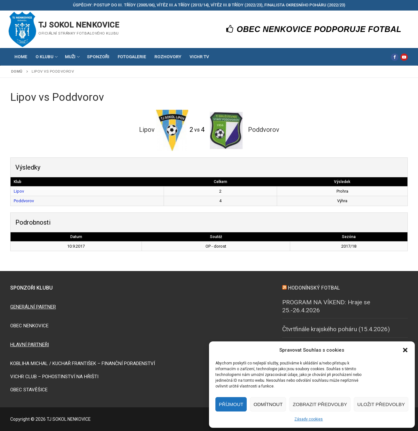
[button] (405, 350)
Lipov (19, 191)
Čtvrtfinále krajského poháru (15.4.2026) (336, 329)
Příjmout (231, 404)
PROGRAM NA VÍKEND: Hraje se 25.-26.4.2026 (326, 306)
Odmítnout (268, 404)
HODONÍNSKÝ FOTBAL (314, 288)
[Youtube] (404, 57)
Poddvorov (24, 200)
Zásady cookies (308, 419)
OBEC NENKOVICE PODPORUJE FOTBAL (314, 29)
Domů (17, 71)
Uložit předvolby (381, 404)
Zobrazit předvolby (320, 404)
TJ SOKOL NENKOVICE (78, 24)
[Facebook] (394, 57)
